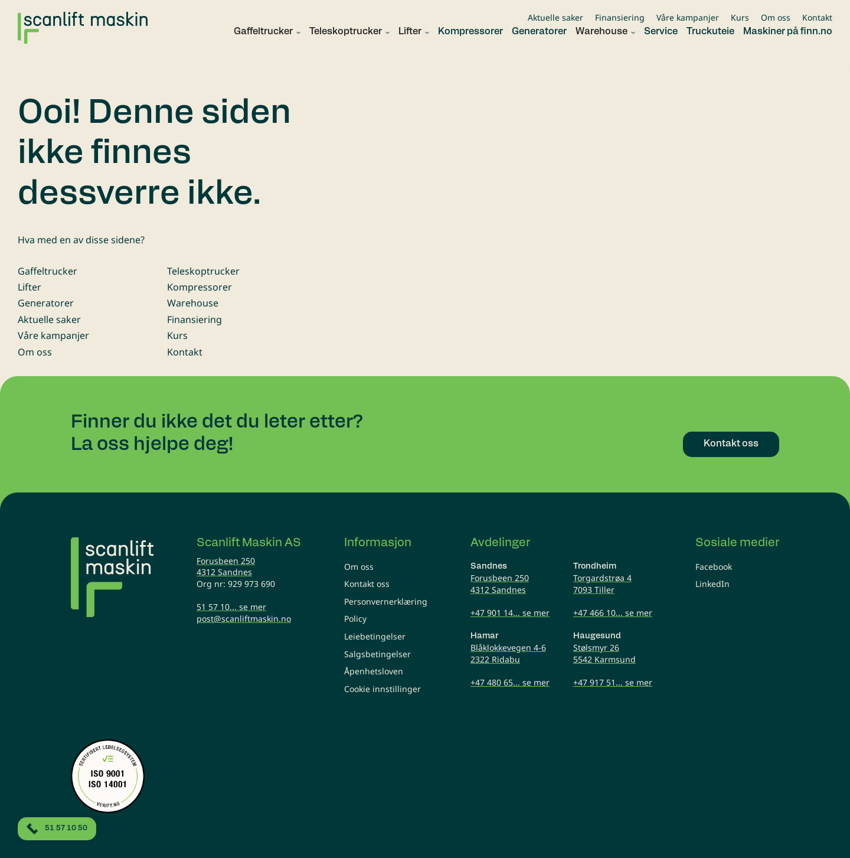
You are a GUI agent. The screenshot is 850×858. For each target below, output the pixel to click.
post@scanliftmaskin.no (244, 618)
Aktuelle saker (555, 17)
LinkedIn (712, 583)
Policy (355, 618)
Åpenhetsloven (373, 671)
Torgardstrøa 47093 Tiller (602, 583)
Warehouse (192, 302)
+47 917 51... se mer (612, 682)
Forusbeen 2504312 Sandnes (226, 566)
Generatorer (46, 302)
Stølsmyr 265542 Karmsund (604, 653)
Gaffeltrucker (47, 271)
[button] (262, 32)
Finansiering (620, 17)
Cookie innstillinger (382, 688)
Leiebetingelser (375, 636)
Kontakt (817, 17)
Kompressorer (199, 286)
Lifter (29, 286)
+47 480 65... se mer (510, 682)
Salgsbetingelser (377, 654)
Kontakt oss (367, 583)
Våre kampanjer (687, 17)
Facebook (713, 566)
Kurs (740, 17)
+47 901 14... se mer (510, 612)
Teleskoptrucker (203, 271)
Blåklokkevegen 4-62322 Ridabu (508, 653)
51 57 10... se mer (231, 606)
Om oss (775, 17)
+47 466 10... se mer (612, 612)
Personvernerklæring (385, 601)
